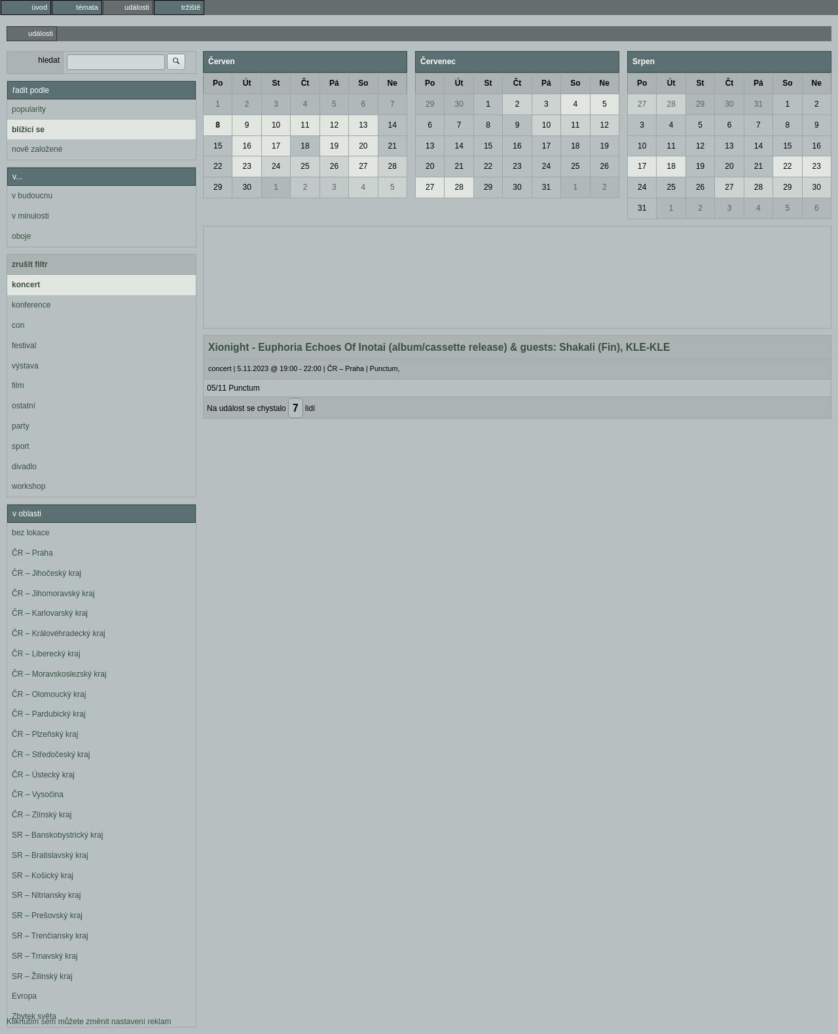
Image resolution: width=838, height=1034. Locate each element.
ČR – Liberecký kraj (46, 653)
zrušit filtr (30, 264)
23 (246, 166)
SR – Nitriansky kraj (46, 895)
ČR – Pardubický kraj (49, 714)
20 (363, 146)
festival (24, 345)
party (20, 426)
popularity (29, 109)
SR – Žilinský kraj (42, 976)
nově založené (37, 149)
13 (363, 125)
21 (392, 146)
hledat (49, 60)
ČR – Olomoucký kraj (49, 694)
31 (546, 187)
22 (217, 166)
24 (276, 166)
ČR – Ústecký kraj (43, 774)
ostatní (23, 405)
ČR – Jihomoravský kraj (53, 593)
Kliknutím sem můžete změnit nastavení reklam (89, 1021)
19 (334, 146)
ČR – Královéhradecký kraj (58, 633)
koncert (26, 284)
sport (20, 446)
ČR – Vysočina (38, 794)
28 (392, 166)
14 (392, 125)
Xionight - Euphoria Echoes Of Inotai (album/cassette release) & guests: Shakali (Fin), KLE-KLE (439, 347)
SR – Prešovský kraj (47, 915)
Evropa (24, 996)
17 (276, 146)
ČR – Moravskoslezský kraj (59, 674)
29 (217, 187)
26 (334, 166)
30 (246, 187)
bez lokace (30, 532)
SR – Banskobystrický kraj (57, 835)
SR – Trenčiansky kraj (50, 935)
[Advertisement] (517, 275)
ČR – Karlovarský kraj (50, 613)
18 (305, 146)
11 (305, 125)
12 (334, 125)
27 (363, 166)
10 (276, 125)
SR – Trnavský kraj (45, 956)
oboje (21, 236)
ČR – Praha (32, 553)
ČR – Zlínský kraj (41, 814)
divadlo (24, 466)
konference (31, 305)
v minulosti (30, 216)
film (18, 385)
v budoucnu (32, 195)
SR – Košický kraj (42, 875)
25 (305, 166)
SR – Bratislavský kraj (50, 855)
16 (246, 146)
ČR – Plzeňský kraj (45, 734)
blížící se (28, 129)
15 (217, 146)
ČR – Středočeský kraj (51, 754)
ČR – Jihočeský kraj (46, 573)
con (18, 325)
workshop (28, 486)
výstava (25, 365)
